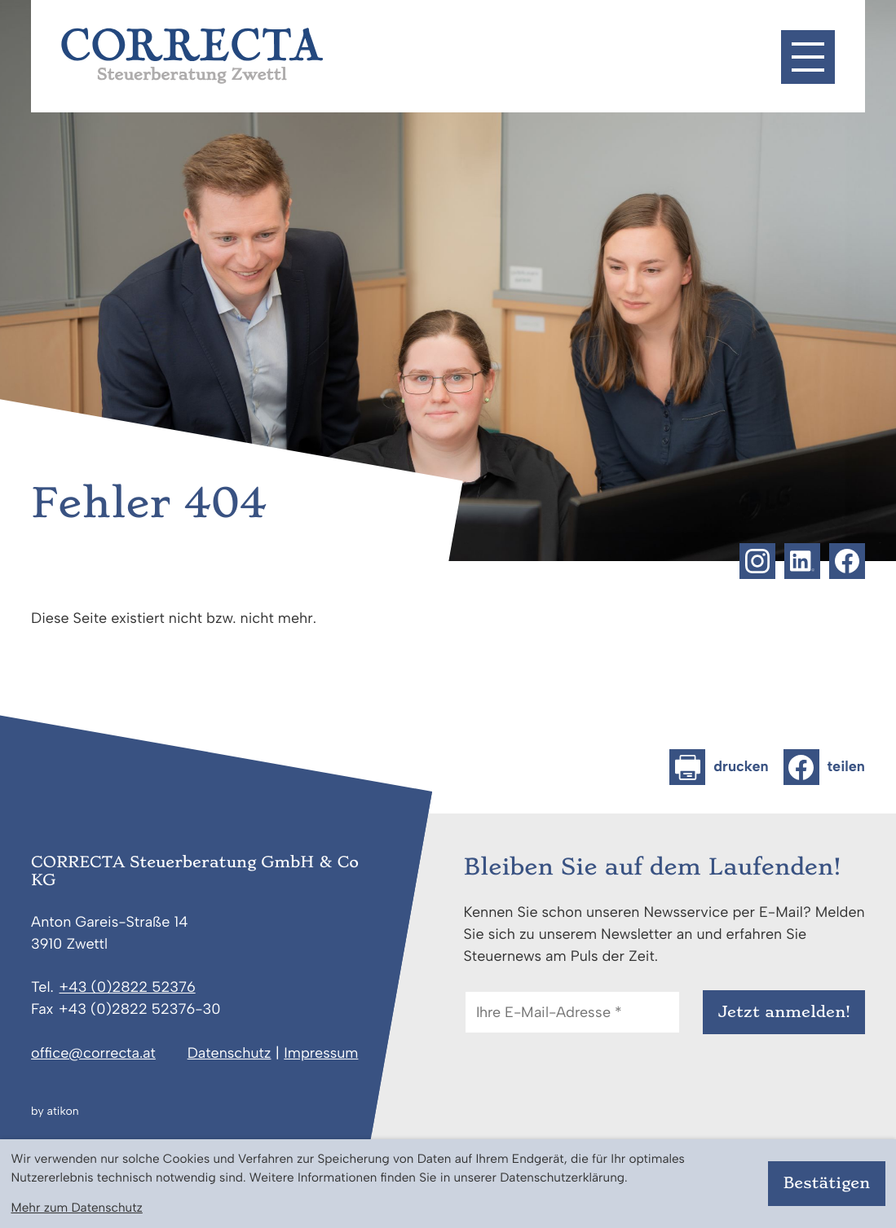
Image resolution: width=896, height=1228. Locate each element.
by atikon (54, 1111)
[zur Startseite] (192, 56)
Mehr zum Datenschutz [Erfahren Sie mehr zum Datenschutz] (76, 1207)
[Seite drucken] (718, 767)
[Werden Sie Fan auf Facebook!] (847, 561)
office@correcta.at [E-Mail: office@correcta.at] (93, 1053)
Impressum (321, 1053)
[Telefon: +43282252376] (128, 988)
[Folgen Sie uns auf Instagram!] (757, 561)
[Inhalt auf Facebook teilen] (824, 767)
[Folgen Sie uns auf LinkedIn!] (802, 561)
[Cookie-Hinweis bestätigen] (826, 1183)
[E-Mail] (572, 1012)
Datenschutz (229, 1053)
